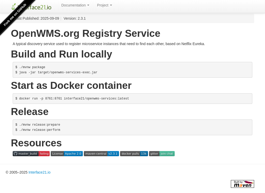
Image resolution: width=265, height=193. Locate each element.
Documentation (75, 5)
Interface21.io (39, 172)
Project (104, 5)
